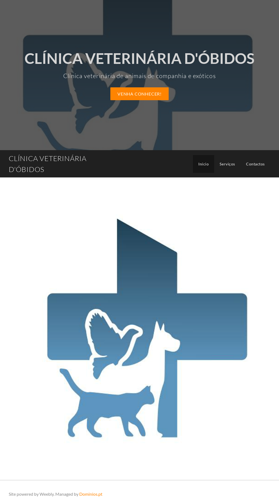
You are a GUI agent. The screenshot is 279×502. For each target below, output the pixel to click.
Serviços (227, 164)
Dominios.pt (90, 494)
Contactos (255, 164)
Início (203, 164)
